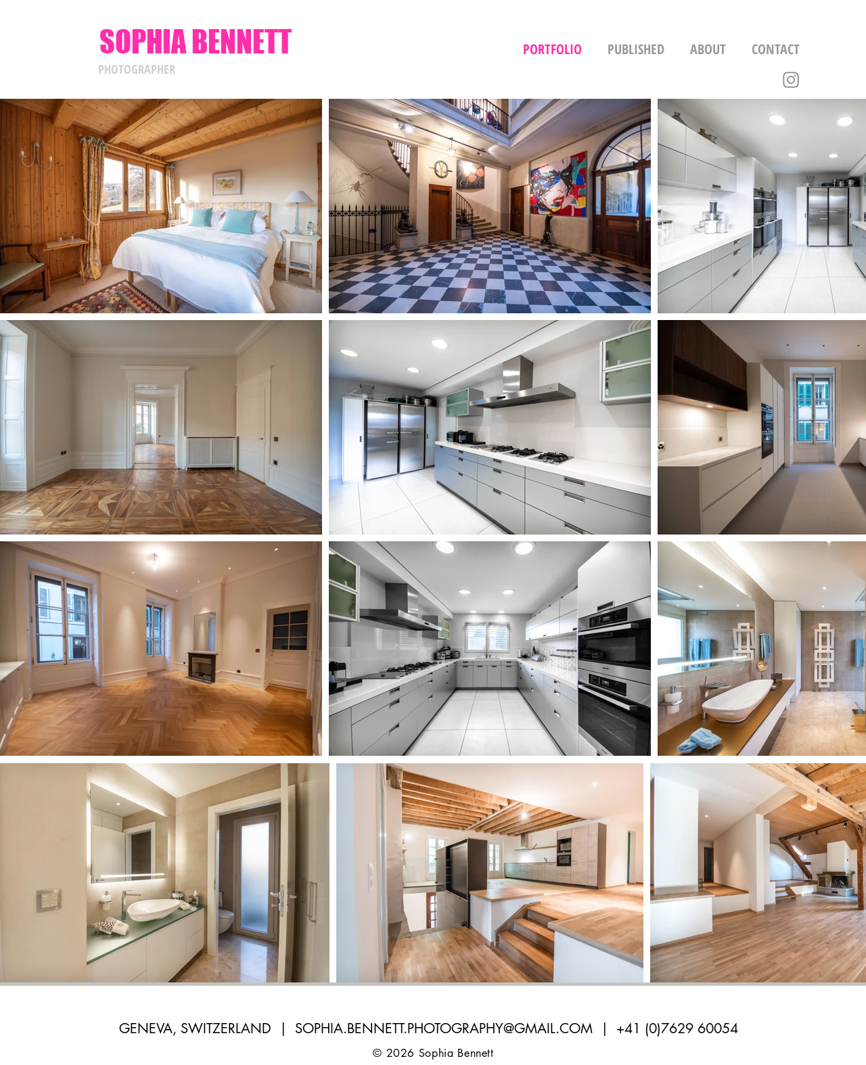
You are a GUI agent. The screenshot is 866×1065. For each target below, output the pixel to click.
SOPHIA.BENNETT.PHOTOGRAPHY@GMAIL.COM (444, 1028)
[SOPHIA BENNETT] (204, 41)
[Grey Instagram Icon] (791, 80)
